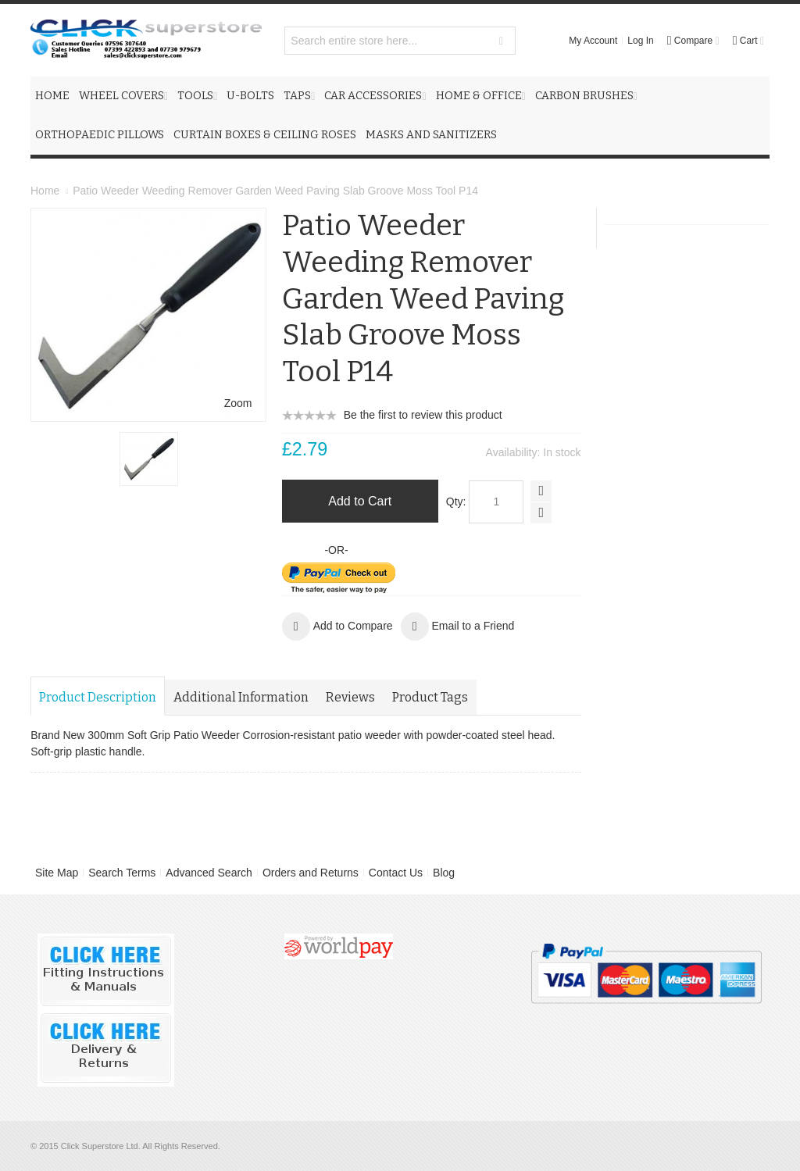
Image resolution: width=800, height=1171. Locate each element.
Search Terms (121, 872)
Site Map (56, 872)
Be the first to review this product (423, 415)
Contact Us (396, 872)
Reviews (350, 697)
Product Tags (430, 697)
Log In (640, 40)
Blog (444, 872)
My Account (593, 40)
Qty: (456, 501)
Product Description (97, 697)
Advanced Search (209, 872)
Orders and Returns (310, 872)
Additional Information (241, 697)
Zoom (238, 403)
